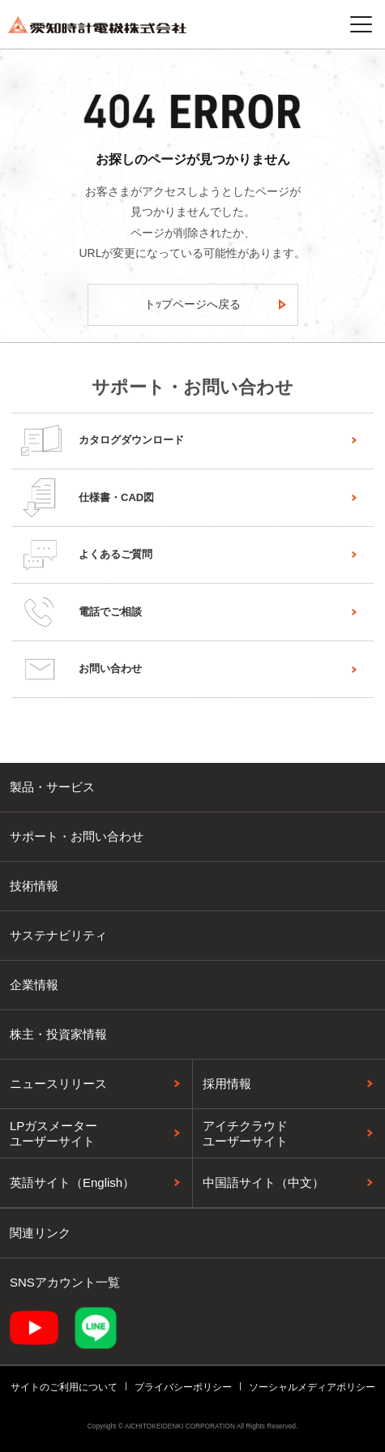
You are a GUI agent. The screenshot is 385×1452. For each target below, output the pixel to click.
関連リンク (40, 1233)
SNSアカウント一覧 (65, 1282)
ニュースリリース (58, 1083)
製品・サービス (52, 787)
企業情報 (34, 985)
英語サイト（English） (72, 1182)
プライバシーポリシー (183, 1387)
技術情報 (34, 886)
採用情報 (227, 1083)
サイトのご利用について (64, 1387)
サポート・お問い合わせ (76, 836)
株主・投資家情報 (58, 1034)
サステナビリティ (58, 935)
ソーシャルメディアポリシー (312, 1387)
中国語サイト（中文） (263, 1182)
